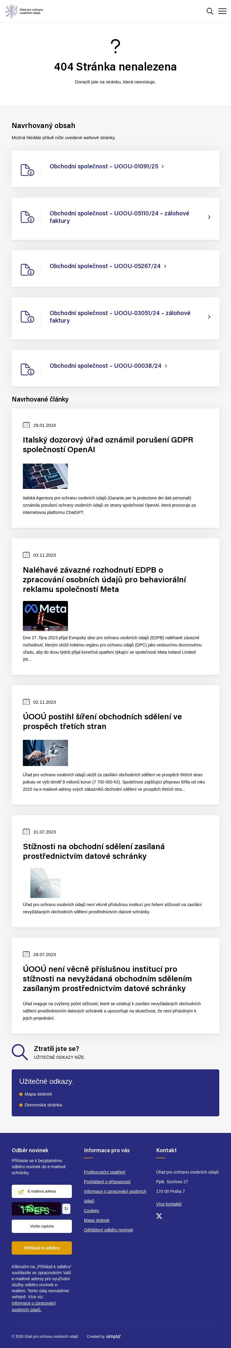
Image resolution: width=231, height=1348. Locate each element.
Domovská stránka (43, 1104)
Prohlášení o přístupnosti (107, 1181)
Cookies (91, 1210)
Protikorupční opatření (104, 1172)
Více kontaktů (169, 1204)
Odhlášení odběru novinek (108, 1230)
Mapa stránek (38, 1093)
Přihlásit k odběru (42, 1248)
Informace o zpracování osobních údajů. (34, 1306)
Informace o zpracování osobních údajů (115, 1196)
